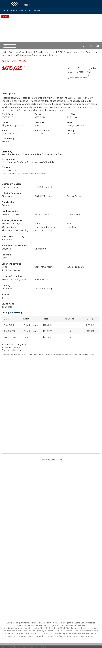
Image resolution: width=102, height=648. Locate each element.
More (27, 5)
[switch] (84, 46)
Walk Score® (56, 459)
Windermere (40, 647)
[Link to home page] (14, 4)
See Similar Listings (78, 77)
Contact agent (9, 46)
